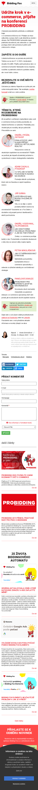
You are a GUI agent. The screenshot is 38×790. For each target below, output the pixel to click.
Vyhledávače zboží (17, 357)
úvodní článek (21, 100)
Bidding (29, 357)
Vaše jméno (6, 380)
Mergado (6, 357)
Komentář (5, 406)
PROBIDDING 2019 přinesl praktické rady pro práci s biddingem (18, 519)
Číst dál (34, 488)
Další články (19, 721)
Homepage (5, 398)
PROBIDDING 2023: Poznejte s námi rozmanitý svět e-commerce (17, 476)
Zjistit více (19, 770)
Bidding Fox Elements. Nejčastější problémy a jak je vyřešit (18, 698)
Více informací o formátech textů (19, 423)
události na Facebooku (9, 318)
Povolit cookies (18, 778)
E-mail (4, 388)
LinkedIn (27, 318)
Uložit (6, 433)
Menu (33, 3)
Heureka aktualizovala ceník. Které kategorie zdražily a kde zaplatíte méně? (19, 590)
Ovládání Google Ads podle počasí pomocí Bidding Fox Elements (18, 644)
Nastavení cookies (19, 784)
